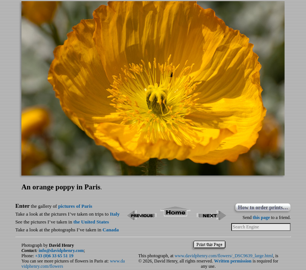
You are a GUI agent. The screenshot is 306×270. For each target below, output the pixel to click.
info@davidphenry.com (61, 250)
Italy (115, 214)
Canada (111, 229)
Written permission (232, 261)
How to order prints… (263, 207)
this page (261, 217)
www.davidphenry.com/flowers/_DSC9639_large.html (223, 255)
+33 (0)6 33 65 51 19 (54, 255)
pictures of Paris (75, 206)
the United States (91, 222)
